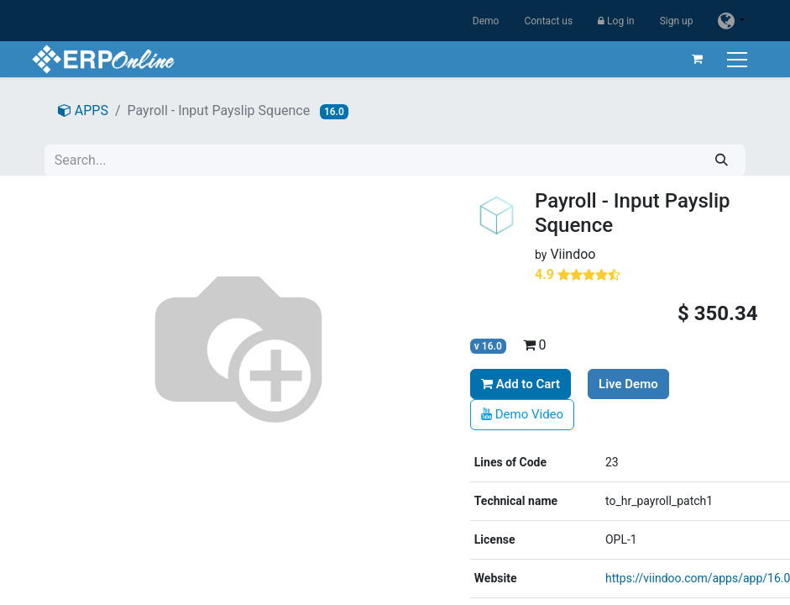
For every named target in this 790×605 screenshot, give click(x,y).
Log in (616, 21)
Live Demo (628, 384)
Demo (486, 21)
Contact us (548, 21)
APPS (83, 110)
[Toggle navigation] (737, 59)
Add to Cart (520, 384)
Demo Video (522, 414)
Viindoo (572, 254)
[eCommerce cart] (696, 59)
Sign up (676, 21)
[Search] (722, 160)
